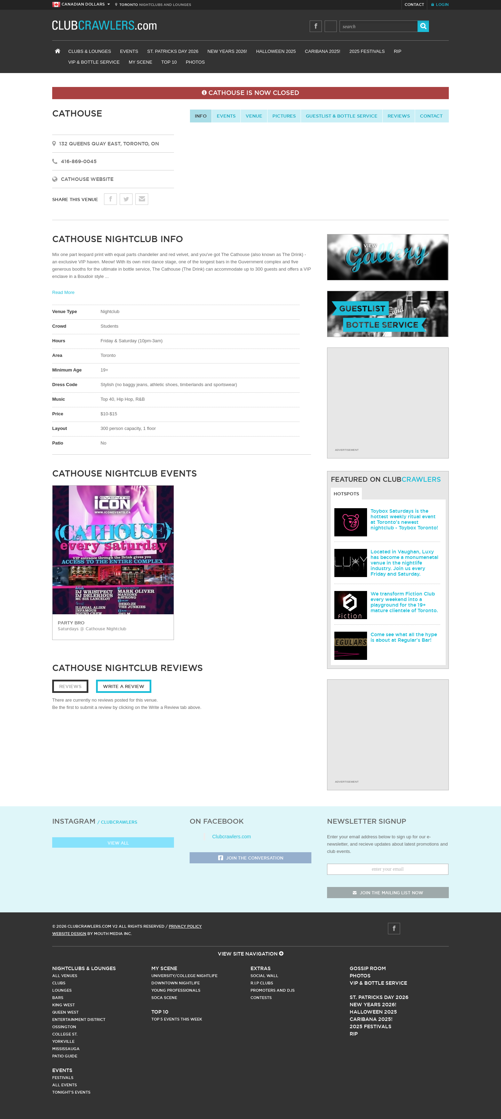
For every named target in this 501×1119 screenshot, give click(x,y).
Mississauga (66, 1049)
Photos (195, 62)
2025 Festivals (367, 51)
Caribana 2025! (322, 51)
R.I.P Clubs (261, 983)
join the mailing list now (388, 892)
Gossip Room (368, 968)
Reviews (399, 115)
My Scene (140, 62)
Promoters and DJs (272, 990)
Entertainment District (78, 1019)
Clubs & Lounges (89, 51)
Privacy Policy (185, 926)
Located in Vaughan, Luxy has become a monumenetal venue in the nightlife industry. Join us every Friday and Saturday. (404, 563)
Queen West (65, 1012)
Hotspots (346, 493)
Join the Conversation (250, 858)
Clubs (58, 983)
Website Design (69, 934)
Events (129, 51)
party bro (71, 622)
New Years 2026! (227, 51)
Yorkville (63, 1041)
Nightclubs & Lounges (84, 968)
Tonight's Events (71, 1092)
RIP (397, 51)
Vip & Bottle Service (378, 983)
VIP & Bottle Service (94, 62)
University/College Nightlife (184, 976)
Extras (260, 968)
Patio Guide (64, 1056)
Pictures (284, 115)
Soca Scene (164, 998)
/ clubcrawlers (117, 822)
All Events (64, 1085)
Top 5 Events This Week (176, 1019)
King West (63, 1005)
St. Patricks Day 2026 (172, 51)
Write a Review (123, 686)
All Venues (64, 976)
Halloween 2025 (276, 51)
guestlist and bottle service (387, 314)
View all (113, 843)
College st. (65, 1034)
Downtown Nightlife (175, 983)
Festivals (62, 1078)
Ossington (64, 1027)
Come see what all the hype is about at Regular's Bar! (404, 637)
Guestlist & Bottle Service (341, 115)
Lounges (62, 990)
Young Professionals (175, 990)
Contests (261, 998)
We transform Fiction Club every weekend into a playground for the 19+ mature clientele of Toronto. (404, 602)
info (201, 115)
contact (431, 115)
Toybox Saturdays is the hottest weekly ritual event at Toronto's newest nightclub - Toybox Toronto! (404, 519)
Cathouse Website (87, 179)
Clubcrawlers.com (231, 836)
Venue (254, 115)
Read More (63, 292)
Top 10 (169, 62)
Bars (57, 998)
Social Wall (264, 976)
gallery (387, 257)
